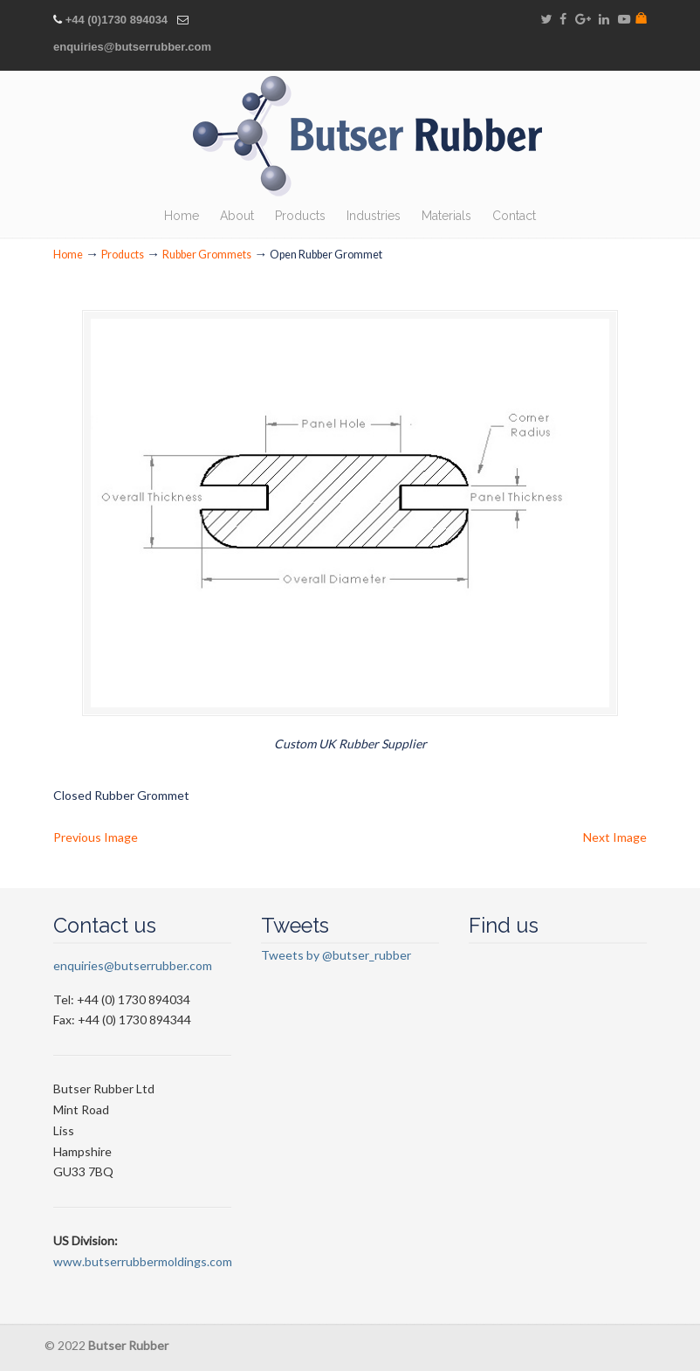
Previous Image (95, 840)
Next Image (615, 840)
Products (122, 254)
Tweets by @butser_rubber (336, 959)
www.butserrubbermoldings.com (142, 1265)
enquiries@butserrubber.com (132, 46)
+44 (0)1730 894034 (116, 19)
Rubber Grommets (206, 254)
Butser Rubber (367, 136)
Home (68, 254)
